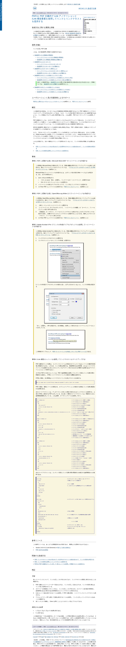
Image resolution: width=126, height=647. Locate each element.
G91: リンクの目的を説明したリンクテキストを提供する (52, 150)
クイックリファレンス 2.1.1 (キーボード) (49, 64)
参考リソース (87, 29)
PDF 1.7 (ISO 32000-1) (63, 535)
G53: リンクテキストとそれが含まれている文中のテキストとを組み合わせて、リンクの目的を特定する (64, 547)
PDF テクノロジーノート (79, 101)
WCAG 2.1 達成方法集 (73, 4)
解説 (85, 25)
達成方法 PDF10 (52, 13)
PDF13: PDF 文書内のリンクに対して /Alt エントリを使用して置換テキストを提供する (59, 552)
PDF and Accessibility (42, 538)
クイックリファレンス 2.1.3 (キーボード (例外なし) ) (52, 71)
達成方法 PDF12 (63, 13)
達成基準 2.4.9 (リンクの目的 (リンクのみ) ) (47, 87)
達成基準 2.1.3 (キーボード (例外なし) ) (45, 68)
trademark (67, 625)
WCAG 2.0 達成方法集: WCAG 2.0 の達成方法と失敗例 (56, 617)
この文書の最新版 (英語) (75, 617)
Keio (52, 625)
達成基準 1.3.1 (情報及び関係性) (43, 55)
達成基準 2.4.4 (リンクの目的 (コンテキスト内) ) (48, 75)
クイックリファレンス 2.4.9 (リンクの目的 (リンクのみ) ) (53, 89)
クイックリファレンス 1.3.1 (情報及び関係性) (50, 57)
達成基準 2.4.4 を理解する (51, 84)
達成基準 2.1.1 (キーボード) (42, 62)
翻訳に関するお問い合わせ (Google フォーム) (63, 635)
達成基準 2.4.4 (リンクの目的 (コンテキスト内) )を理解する (54, 80)
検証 (85, 33)
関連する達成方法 (88, 31)
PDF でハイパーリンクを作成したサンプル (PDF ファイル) (69, 351)
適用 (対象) (86, 23)
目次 (34, 13)
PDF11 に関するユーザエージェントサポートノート (48, 101)
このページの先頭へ (37, 614)
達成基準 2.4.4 (55, 82)
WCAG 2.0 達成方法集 (87, 8)
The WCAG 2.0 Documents (59, 620)
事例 (85, 27)
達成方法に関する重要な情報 (90, 20)
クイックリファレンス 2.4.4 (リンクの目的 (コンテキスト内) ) (55, 77)
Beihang (56, 625)
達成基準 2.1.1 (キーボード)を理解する (48, 66)
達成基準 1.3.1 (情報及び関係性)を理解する (49, 59)
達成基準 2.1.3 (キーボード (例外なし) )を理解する (51, 73)
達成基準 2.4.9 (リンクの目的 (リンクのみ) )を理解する (53, 92)
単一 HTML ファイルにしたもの (47, 619)
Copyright (35, 625)
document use (75, 625)
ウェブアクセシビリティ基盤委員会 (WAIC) (53, 630)
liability (62, 625)
